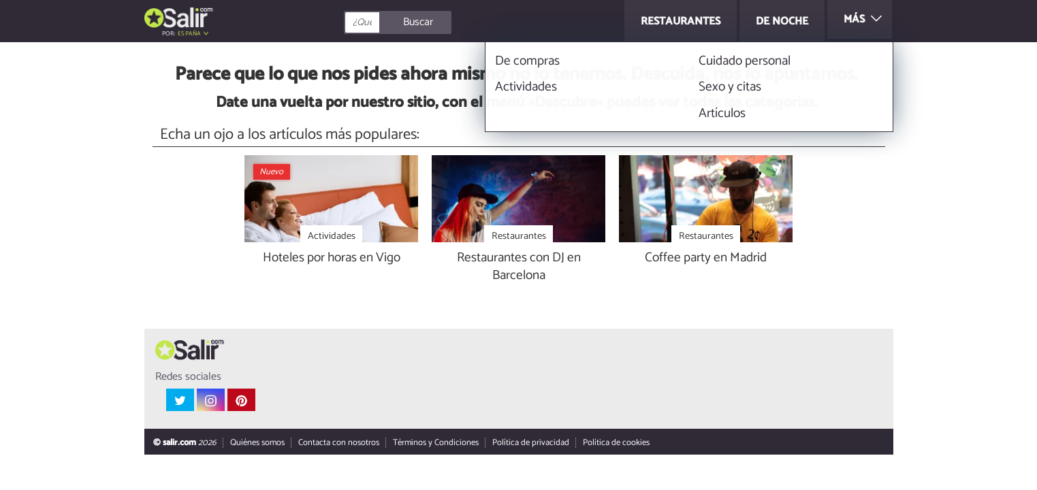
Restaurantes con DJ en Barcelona (519, 267)
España (189, 34)
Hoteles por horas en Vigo (331, 258)
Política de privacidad (530, 443)
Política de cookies (615, 443)
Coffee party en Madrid (706, 258)
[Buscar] (459, 22)
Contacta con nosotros (338, 443)
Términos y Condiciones (435, 443)
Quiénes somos (256, 443)
